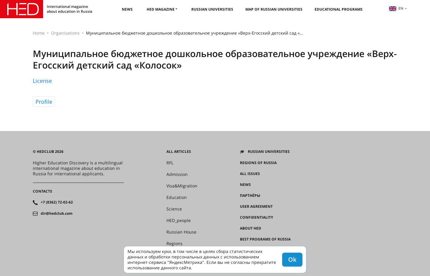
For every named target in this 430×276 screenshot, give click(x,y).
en (396, 8)
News (127, 9)
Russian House (181, 232)
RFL (169, 163)
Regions (174, 243)
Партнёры (250, 195)
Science (174, 209)
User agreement (256, 206)
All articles (178, 151)
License (42, 80)
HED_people (178, 220)
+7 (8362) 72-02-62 (57, 202)
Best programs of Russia (265, 239)
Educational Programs (339, 9)
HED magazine (161, 9)
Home (39, 33)
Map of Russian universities (273, 9)
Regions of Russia (258, 162)
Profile (44, 101)
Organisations (65, 33)
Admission (177, 174)
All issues (250, 173)
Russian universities (212, 9)
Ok (292, 259)
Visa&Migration (181, 186)
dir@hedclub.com (57, 213)
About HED (250, 228)
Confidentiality (256, 217)
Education (176, 197)
